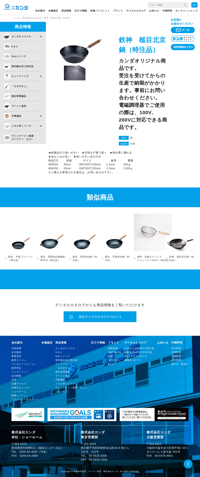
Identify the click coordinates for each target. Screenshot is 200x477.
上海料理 (176, 356)
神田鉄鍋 (113, 348)
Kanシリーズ (18, 56)
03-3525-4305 (98, 455)
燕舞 (110, 356)
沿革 (13, 379)
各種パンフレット (100, 10)
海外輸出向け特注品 (22, 66)
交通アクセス (18, 383)
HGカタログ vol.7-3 (135, 356)
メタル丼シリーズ (21, 125)
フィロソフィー (20, 372)
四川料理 (176, 348)
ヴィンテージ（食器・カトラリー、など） (23, 137)
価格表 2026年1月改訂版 (138, 352)
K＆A (111, 364)
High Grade (114, 352)
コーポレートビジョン (23, 364)
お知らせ (154, 10)
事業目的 (16, 356)
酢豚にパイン (18, 395)
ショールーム (18, 391)
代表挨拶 (16, 348)
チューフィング (20, 76)
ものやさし (114, 360)
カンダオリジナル (21, 36)
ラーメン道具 (18, 106)
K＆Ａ (14, 46)
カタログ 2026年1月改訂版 (139, 348)
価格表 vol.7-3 (132, 360)
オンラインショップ (186, 10)
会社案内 (40, 10)
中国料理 (167, 10)
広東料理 (176, 352)
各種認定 (53, 10)
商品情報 (66, 10)
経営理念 (16, 368)
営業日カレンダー (21, 387)
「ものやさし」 (20, 86)
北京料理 (176, 360)
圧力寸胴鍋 (81, 10)
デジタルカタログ (136, 10)
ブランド (118, 10)
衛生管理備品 (18, 96)
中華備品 (16, 116)
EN (194, 5)
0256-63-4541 (29, 451)
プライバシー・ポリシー (25, 399)
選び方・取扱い (180, 364)
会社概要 (16, 375)
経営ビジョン (18, 360)
